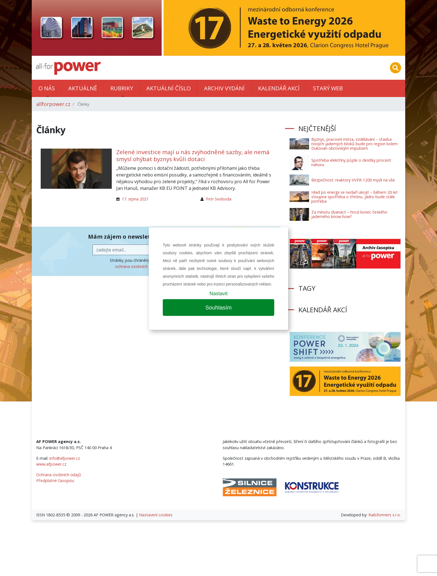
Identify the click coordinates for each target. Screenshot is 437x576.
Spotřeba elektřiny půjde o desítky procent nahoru (351, 162)
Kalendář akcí (279, 88)
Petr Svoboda (218, 199)
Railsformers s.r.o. (384, 514)
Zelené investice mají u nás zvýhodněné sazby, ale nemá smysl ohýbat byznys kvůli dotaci (193, 155)
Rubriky (121, 88)
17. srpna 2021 (135, 199)
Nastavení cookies (156, 514)
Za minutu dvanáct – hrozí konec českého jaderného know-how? (349, 214)
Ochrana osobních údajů (58, 474)
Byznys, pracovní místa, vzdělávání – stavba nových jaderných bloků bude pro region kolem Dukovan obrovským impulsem (354, 144)
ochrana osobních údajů (137, 266)
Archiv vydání (224, 88)
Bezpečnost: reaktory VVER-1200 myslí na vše (353, 180)
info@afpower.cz (64, 458)
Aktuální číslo (168, 88)
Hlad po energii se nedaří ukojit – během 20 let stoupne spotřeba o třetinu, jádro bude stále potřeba (354, 197)
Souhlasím (218, 307)
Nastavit (218, 293)
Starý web (328, 88)
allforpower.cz (53, 104)
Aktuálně (82, 88)
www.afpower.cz (51, 464)
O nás (46, 88)
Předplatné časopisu (55, 480)
